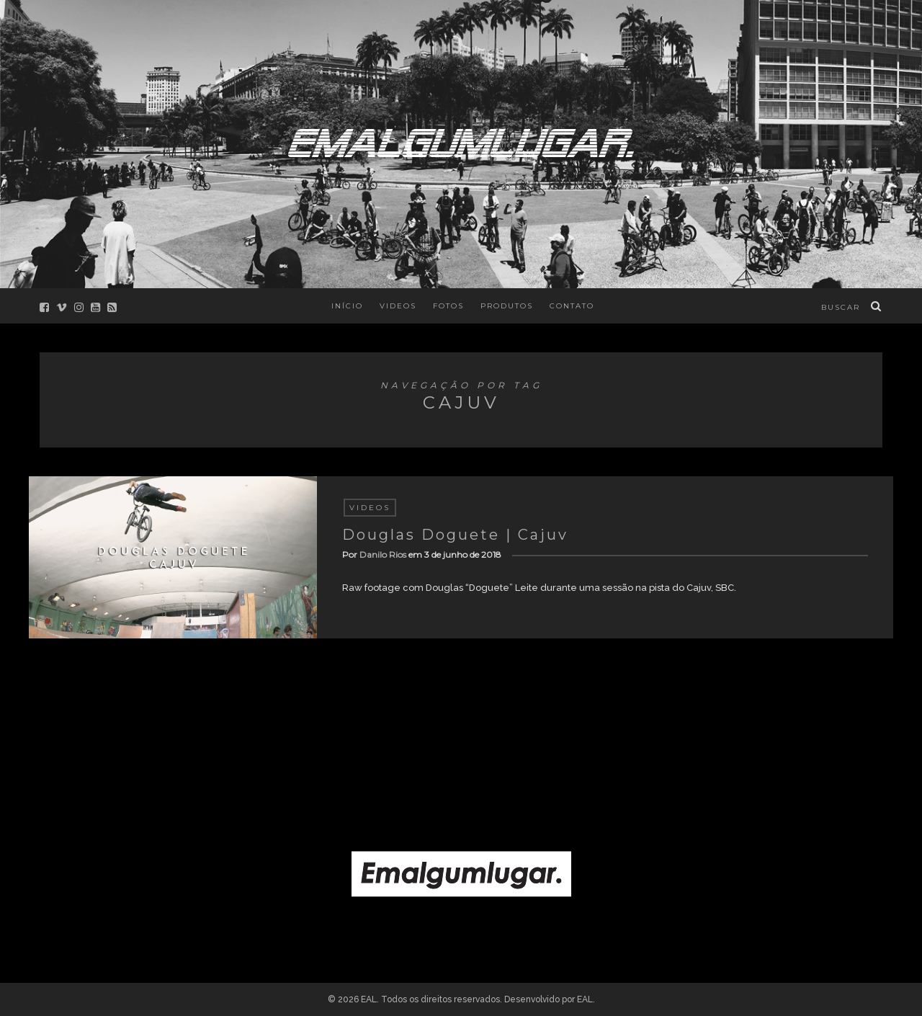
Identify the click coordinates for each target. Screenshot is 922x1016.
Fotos (448, 306)
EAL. (586, 999)
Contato (572, 306)
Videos (398, 306)
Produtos (506, 306)
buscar (840, 307)
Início (347, 306)
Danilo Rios (382, 554)
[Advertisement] (461, 730)
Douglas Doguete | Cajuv (455, 534)
